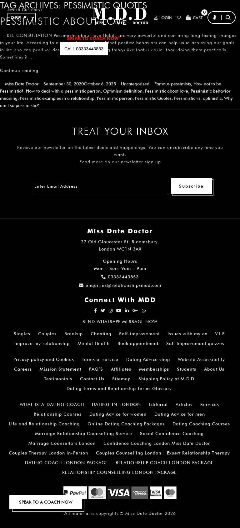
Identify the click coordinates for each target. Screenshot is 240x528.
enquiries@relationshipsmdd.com (120, 285)
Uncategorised (135, 83)
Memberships (154, 369)
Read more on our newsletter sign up (120, 161)
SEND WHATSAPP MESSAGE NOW (120, 321)
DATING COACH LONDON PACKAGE (66, 462)
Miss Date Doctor (21, 83)
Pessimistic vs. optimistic (198, 98)
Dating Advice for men (179, 414)
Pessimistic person (114, 98)
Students (186, 369)
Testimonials (58, 378)
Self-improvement (139, 333)
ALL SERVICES (43, 38)
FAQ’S (207, 38)
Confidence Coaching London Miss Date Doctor (156, 443)
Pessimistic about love (166, 91)
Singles (22, 333)
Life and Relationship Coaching (44, 423)
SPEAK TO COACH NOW (93, 38)
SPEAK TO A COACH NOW (45, 502)
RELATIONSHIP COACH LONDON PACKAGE (164, 462)
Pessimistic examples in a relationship (57, 98)
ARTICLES (137, 38)
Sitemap (121, 378)
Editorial (158, 404)
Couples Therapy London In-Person (48, 452)
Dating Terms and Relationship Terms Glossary (119, 388)
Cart (194, 17)
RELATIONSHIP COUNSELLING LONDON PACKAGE (119, 472)
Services (209, 404)
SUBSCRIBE (41, 48)
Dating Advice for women (118, 414)
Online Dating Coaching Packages (126, 423)
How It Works (175, 38)
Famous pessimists (172, 83)
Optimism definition (122, 91)
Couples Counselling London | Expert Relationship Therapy (163, 452)
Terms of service (100, 359)
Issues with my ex (187, 333)
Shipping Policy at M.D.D (166, 378)
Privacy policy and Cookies (43, 359)
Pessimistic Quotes (153, 98)
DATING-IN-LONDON (116, 404)
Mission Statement (60, 369)
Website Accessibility (201, 359)
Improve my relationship (42, 343)
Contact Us (92, 378)
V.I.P (220, 333)
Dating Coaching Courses (201, 423)
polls (178, 48)
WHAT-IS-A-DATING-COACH (52, 404)
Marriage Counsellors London (62, 443)
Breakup (73, 333)
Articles (184, 404)
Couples (47, 333)
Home (14, 38)
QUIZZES (155, 48)
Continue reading (19, 70)
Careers (23, 369)
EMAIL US (129, 48)
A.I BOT (15, 48)
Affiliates (121, 369)
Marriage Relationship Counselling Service (83, 433)
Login (163, 18)
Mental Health (94, 343)
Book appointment (138, 343)
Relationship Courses (58, 414)
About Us (214, 369)
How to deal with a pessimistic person (63, 91)
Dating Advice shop (148, 359)
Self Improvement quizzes (195, 343)
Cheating (101, 333)
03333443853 (120, 276)
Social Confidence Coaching (172, 433)
